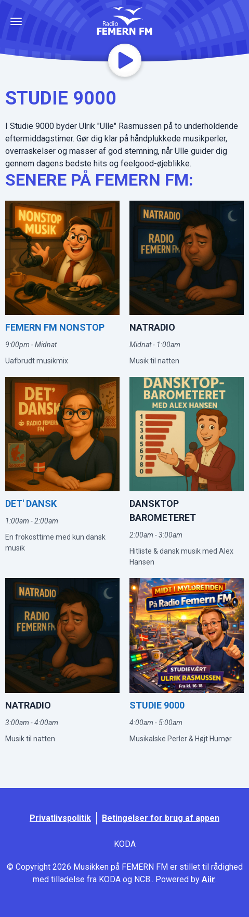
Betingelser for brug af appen (160, 818)
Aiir (208, 879)
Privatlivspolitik (60, 818)
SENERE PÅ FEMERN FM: (99, 180)
